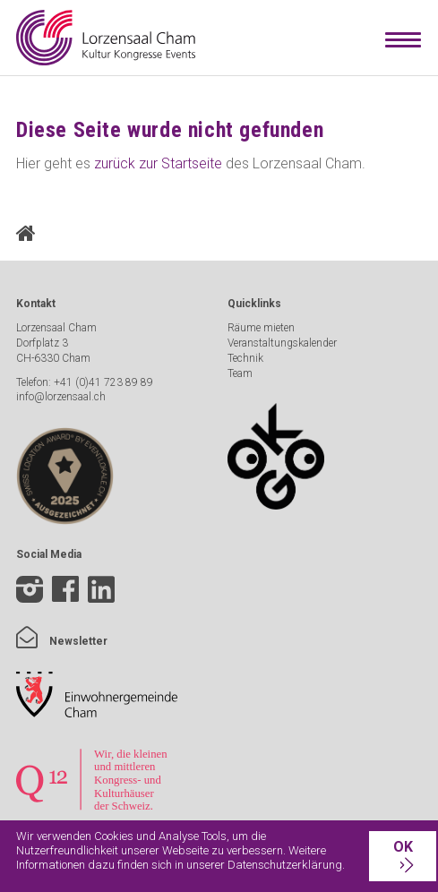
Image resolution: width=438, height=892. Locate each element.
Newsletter (61, 641)
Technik (245, 358)
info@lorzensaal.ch (61, 396)
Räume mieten (261, 328)
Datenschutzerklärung (285, 864)
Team (240, 373)
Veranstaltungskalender (282, 343)
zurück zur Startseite (158, 163)
